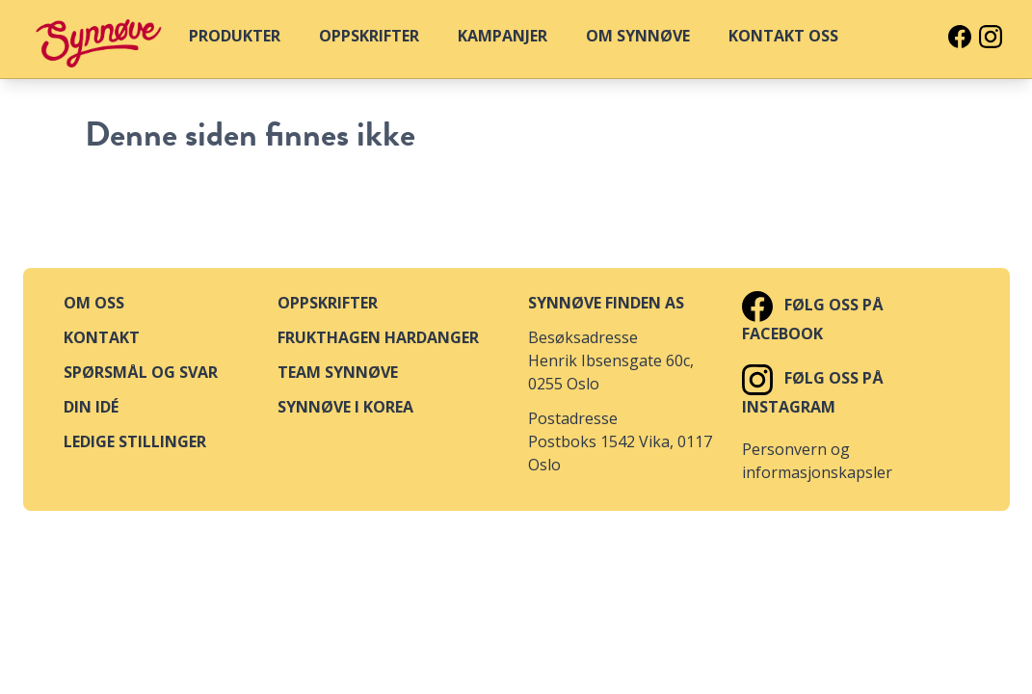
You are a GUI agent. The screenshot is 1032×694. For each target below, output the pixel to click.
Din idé (91, 406)
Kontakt (102, 337)
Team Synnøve (338, 372)
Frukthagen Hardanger (378, 337)
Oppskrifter (328, 302)
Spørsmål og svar (141, 372)
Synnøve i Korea (345, 406)
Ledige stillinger (135, 441)
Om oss (94, 302)
